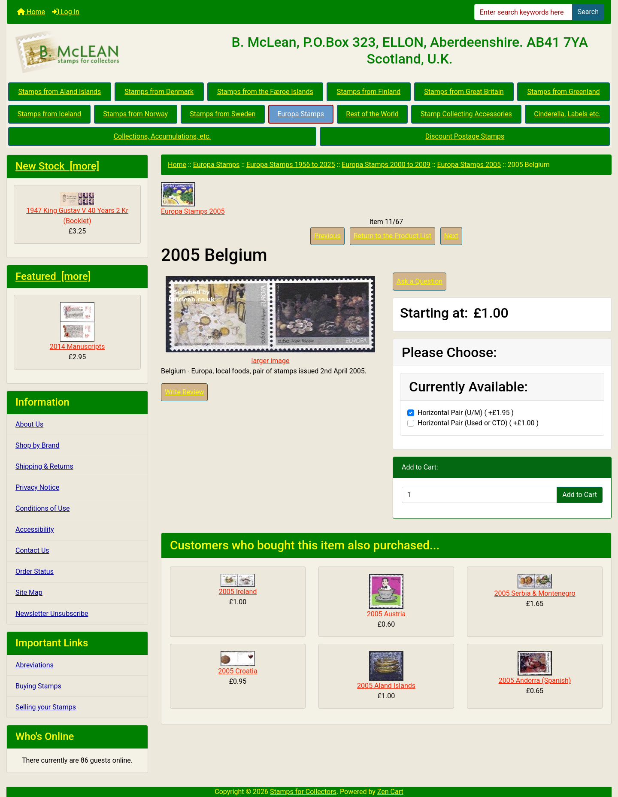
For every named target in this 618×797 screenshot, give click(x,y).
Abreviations (34, 665)
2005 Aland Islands (386, 686)
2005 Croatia (237, 671)
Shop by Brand (37, 445)
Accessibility (34, 529)
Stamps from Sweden (222, 114)
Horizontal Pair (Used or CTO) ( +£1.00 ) (478, 423)
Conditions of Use (42, 508)
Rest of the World (372, 114)
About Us (29, 424)
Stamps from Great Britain (463, 92)
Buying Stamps (38, 686)
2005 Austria (386, 614)
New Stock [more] (57, 166)
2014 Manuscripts (77, 326)
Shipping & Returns (44, 466)
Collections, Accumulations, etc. (162, 136)
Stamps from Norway (135, 114)
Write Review (184, 392)
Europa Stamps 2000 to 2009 (386, 165)
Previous (327, 236)
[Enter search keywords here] (523, 12)
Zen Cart (390, 792)
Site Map (28, 592)
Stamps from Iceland (49, 114)
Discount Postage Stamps (464, 136)
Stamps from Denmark (159, 92)
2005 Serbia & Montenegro (534, 593)
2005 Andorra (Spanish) (535, 680)
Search (588, 12)
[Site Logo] (107, 52)
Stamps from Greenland (563, 92)
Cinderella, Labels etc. (567, 114)
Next (451, 236)
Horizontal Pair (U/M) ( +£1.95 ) (466, 413)
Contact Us (32, 550)
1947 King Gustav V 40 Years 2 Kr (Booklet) (77, 208)
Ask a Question (419, 281)
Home (31, 12)
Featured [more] (53, 276)
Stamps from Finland (369, 92)
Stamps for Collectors (303, 792)
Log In (65, 12)
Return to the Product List (392, 236)
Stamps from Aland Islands (59, 92)
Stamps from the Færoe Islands (265, 92)
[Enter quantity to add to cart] (479, 495)
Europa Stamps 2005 (469, 165)
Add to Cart (579, 495)
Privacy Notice (37, 487)
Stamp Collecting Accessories (466, 114)
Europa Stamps (301, 114)
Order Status (34, 571)
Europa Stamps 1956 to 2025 (290, 165)
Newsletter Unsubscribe (51, 613)
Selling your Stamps (45, 707)
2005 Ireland (238, 592)
